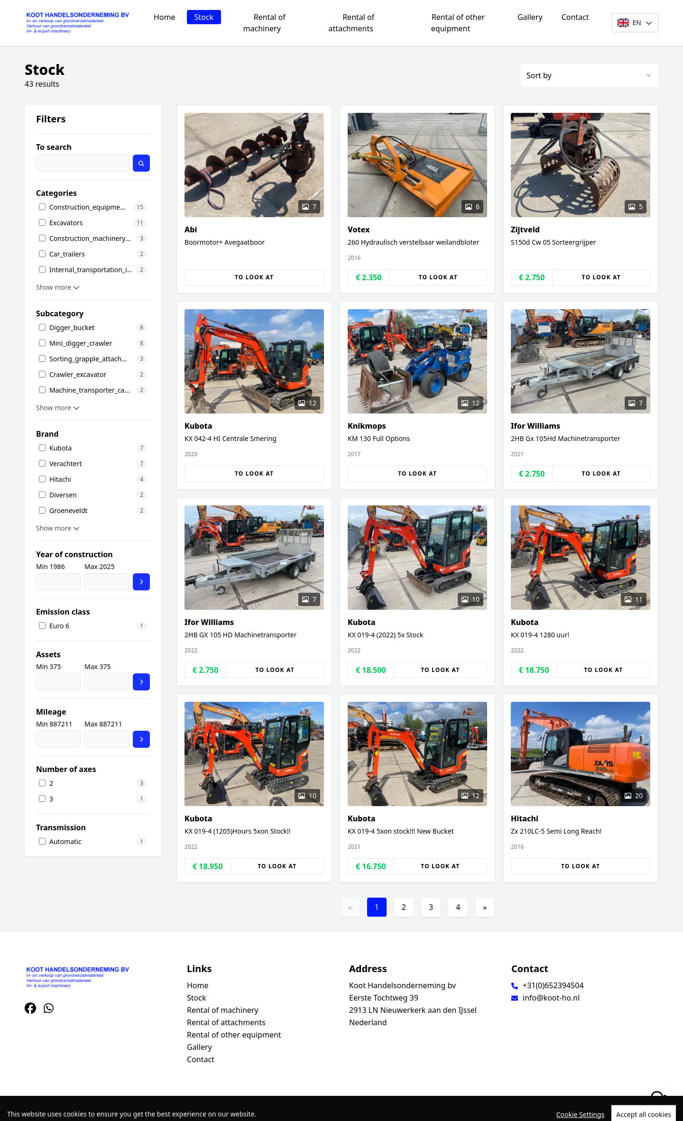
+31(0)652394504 (553, 985)
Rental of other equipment (458, 23)
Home (164, 17)
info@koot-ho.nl (551, 997)
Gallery (530, 17)
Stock (203, 17)
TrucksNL (75, 1108)
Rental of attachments (352, 23)
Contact (575, 17)
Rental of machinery (264, 23)
